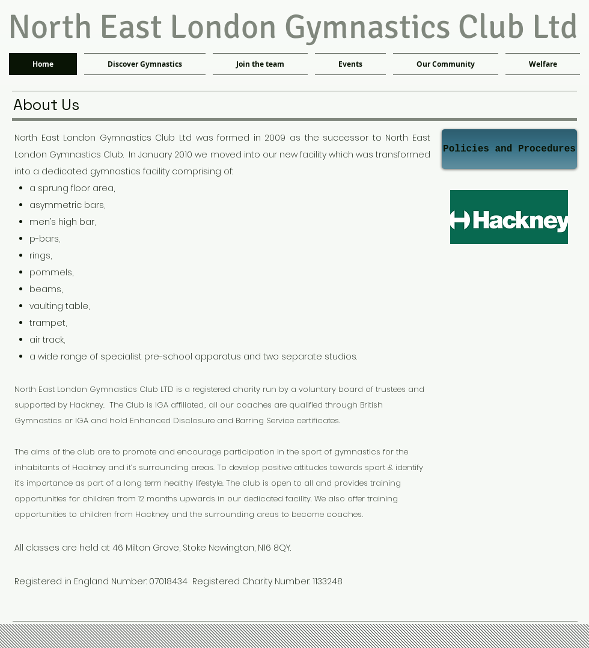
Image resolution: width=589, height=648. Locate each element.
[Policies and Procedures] (509, 149)
